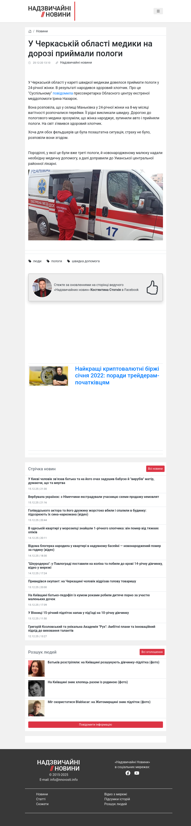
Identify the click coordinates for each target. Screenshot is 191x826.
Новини (42, 31)
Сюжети (42, 804)
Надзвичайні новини (76, 62)
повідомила (63, 93)
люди (37, 261)
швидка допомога (86, 261)
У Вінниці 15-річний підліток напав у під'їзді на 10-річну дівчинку (78, 613)
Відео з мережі (115, 794)
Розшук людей (115, 804)
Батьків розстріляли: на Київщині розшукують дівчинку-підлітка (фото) (103, 662)
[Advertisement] (95, 333)
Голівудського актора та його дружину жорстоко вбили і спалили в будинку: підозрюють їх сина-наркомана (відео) (87, 512)
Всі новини (155, 468)
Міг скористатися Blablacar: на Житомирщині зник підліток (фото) (99, 702)
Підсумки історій (117, 799)
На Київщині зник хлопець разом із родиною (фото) (88, 682)
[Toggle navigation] (158, 11)
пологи (56, 261)
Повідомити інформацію (95, 724)
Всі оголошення (152, 652)
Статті (41, 799)
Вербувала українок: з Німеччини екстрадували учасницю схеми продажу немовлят (93, 497)
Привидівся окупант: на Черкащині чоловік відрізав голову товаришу (82, 581)
